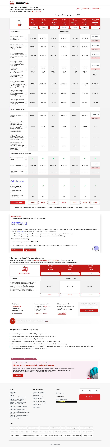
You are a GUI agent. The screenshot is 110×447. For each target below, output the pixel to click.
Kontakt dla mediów (60, 391)
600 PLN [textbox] (95, 162)
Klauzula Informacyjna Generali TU (17, 406)
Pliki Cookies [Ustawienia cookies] (12, 402)
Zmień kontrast (61, 399)
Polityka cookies (13, 405)
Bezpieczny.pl (13, 389)
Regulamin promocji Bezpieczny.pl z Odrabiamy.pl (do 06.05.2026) (18, 397)
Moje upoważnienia (17, 310)
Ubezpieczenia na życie (38, 397)
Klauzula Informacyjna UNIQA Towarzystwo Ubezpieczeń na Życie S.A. (19, 413)
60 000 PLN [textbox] (95, 54)
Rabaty (46, 318)
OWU (78, 8)
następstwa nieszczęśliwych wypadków (51, 433)
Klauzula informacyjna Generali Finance (18, 403)
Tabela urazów (85, 8)
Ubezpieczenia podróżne (38, 394)
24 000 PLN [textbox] (95, 45)
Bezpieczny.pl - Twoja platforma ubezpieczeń (19, 3)
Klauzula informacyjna (89, 310)
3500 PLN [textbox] (95, 114)
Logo (57, 389)
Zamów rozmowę (89, 307)
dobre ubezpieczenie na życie (62, 429)
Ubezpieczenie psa (37, 401)
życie (63, 425)
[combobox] (95, 37)
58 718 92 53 (90, 394)
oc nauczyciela (44, 425)
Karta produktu (95, 8)
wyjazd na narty (15, 433)
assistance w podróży (72, 425)
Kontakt (11, 391)
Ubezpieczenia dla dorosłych (39, 391)
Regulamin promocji (30, 247)
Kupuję (34, 27)
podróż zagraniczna (87, 429)
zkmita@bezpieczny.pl (17, 307)
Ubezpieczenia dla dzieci (38, 389)
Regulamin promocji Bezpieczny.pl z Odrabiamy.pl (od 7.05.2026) (18, 395)
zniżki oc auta (76, 429)
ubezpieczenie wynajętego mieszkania (43, 429)
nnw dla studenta (55, 425)
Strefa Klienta (36, 403)
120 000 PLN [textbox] (95, 37)
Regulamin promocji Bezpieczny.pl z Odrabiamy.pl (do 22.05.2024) (18, 400)
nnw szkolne (14, 425)
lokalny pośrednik (87, 433)
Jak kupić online (18, 199)
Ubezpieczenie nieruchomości (39, 400)
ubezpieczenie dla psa (86, 425)
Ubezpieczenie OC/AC (38, 395)
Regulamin (12, 392)
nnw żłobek (23, 425)
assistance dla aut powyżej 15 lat (30, 433)
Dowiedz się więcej (17, 247)
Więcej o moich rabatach (41, 310)
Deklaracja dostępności (61, 397)
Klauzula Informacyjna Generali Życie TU (19, 408)
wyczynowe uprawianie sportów (72, 433)
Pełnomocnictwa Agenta (15, 415)
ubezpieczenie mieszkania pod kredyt (20, 429)
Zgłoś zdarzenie (36, 404)
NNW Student (36, 392)
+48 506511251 (16, 306)
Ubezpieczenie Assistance (39, 398)
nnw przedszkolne (33, 425)
